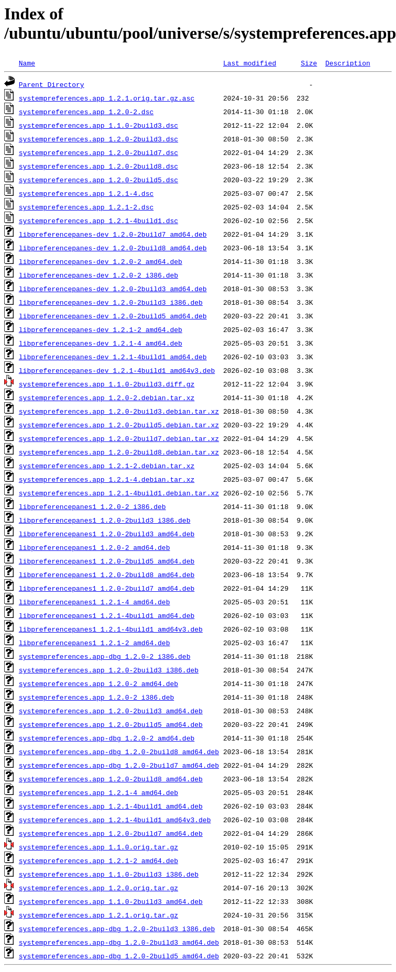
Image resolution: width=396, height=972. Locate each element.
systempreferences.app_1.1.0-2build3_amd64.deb (111, 901)
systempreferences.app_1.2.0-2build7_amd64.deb (111, 833)
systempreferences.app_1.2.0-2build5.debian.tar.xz (119, 424)
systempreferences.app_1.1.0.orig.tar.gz (98, 847)
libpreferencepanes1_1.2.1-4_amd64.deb (94, 601)
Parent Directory (51, 84)
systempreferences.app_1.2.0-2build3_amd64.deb (111, 710)
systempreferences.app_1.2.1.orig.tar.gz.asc (106, 98)
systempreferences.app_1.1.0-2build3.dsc (98, 125)
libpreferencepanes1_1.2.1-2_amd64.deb (94, 642)
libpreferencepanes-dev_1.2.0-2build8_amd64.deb (113, 247)
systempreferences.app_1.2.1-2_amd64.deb (98, 860)
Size (309, 63)
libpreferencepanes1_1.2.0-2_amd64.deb (94, 547)
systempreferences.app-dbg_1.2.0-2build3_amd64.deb (119, 942)
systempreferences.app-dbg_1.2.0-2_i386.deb (105, 656)
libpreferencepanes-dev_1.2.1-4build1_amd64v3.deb (117, 370)
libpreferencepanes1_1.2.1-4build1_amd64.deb (106, 615)
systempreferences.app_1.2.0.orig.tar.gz (98, 887)
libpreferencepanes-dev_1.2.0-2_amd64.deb (100, 261)
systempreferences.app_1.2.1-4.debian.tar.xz (106, 479)
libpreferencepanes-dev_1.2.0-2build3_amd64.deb (113, 288)
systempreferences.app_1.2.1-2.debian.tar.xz (106, 465)
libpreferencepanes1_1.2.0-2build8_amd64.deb (106, 574)
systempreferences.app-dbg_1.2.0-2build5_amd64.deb (119, 955)
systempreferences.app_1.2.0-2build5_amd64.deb (111, 724)
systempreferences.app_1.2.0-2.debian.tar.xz (106, 397)
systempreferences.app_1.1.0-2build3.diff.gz (106, 384)
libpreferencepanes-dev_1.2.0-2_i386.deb (98, 275)
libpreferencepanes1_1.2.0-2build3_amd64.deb (106, 533)
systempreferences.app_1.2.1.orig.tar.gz (98, 915)
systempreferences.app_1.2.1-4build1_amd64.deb (111, 806)
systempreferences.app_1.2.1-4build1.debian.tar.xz (119, 493)
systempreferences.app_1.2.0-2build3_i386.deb (109, 670)
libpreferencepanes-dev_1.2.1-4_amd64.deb (100, 343)
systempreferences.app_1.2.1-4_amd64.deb (98, 792)
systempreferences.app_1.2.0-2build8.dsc (98, 166)
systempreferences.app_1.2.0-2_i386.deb (96, 697)
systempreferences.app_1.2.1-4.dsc (86, 193)
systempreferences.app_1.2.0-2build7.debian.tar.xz (119, 438)
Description (347, 63)
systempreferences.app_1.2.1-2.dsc (86, 207)
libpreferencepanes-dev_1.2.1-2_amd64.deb (100, 329)
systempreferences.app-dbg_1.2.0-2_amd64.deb (106, 738)
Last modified (249, 63)
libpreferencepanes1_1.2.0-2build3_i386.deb (105, 520)
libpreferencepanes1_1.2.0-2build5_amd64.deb (106, 561)
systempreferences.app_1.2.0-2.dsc (86, 111)
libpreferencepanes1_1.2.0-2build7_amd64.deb (106, 588)
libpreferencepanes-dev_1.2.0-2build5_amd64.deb (113, 316)
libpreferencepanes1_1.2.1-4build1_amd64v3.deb (111, 629)
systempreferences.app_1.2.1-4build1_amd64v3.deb (115, 819)
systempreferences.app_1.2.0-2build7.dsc (98, 152)
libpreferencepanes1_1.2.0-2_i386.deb (92, 506)
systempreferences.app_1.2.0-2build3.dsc (98, 138)
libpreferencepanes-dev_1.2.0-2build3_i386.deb (111, 302)
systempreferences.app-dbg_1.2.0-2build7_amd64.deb (119, 765)
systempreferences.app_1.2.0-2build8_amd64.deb (111, 778)
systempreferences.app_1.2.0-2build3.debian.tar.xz (119, 411)
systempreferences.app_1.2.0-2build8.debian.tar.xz (119, 452)
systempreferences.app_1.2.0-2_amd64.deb (98, 683)
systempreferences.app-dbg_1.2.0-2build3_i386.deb (117, 928)
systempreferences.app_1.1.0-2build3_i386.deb (109, 874)
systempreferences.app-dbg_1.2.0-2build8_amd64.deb (119, 751)
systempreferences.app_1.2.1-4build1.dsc (98, 220)
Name (27, 63)
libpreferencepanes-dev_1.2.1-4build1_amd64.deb (113, 356)
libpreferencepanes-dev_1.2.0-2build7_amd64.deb (113, 234)
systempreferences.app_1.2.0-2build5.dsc (98, 179)
